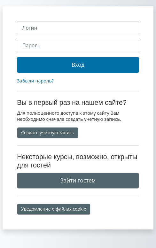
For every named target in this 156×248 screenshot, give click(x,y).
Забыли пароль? (35, 81)
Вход (78, 64)
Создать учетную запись (47, 132)
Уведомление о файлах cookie (53, 209)
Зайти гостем (78, 180)
